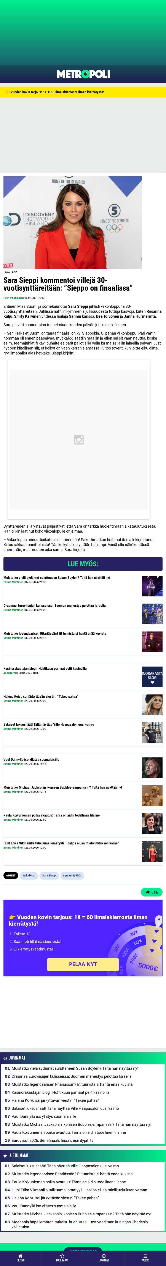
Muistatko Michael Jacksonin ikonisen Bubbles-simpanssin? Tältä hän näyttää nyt (62, 787)
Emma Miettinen (13, 582)
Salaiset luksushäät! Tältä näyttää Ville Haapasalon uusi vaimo (48, 724)
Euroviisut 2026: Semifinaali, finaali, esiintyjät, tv (52, 1140)
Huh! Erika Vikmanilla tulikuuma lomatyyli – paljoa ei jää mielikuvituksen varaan (61, 843)
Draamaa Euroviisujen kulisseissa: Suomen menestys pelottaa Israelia (54, 605)
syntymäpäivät (72, 875)
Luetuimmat (18, 1155)
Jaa (152, 892)
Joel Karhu (10, 673)
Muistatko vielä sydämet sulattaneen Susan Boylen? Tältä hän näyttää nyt (56, 577)
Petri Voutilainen (13, 298)
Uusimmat (16, 1058)
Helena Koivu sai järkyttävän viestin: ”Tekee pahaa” (40, 696)
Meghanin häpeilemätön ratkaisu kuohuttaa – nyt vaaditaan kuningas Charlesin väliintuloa (80, 1224)
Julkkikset (28, 875)
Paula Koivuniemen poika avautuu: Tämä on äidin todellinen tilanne (51, 815)
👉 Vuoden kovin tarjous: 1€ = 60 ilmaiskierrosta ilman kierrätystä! (54, 92)
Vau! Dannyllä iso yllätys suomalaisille (31, 759)
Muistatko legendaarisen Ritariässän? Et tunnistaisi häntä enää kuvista (54, 633)
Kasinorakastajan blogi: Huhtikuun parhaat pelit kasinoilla (45, 668)
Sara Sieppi (49, 875)
